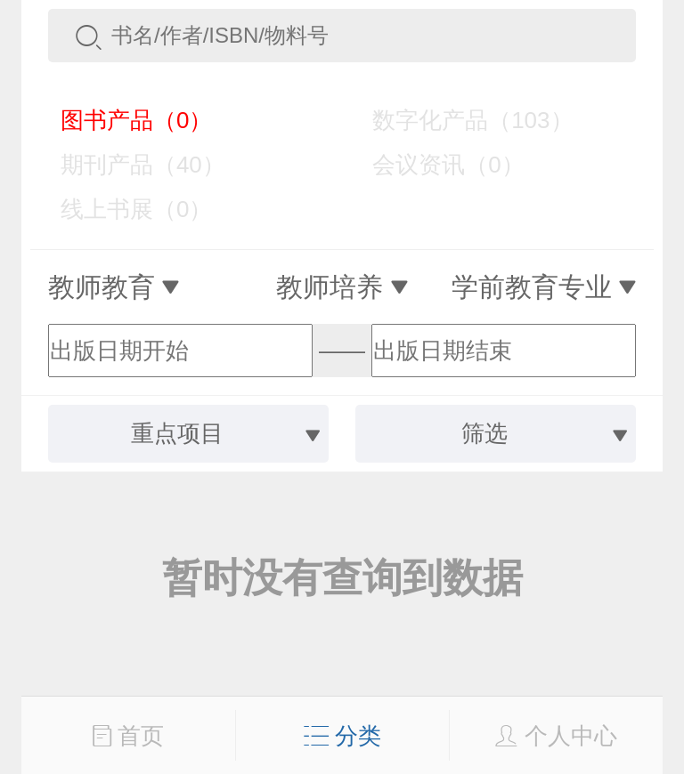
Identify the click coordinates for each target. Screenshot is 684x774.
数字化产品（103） (459, 120)
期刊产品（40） (130, 164)
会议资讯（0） (435, 164)
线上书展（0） (123, 209)
